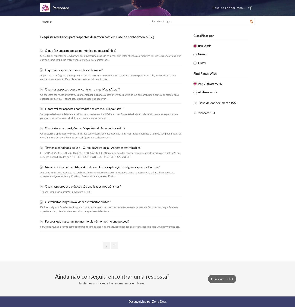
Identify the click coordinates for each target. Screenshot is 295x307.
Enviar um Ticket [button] (222, 279)
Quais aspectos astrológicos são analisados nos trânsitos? (83, 186)
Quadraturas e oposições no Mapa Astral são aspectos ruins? (85, 128)
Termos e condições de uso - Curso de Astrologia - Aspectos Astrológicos (93, 148)
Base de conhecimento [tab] (229, 8)
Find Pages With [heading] (205, 73)
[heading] (223, 103)
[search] (202, 21)
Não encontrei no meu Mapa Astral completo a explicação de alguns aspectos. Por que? (102, 167)
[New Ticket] (222, 279)
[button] (250, 8)
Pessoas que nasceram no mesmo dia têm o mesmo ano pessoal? (87, 221)
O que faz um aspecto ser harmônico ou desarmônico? (80, 51)
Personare (203, 113)
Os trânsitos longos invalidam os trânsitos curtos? (78, 202)
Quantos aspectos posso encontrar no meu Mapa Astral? (82, 89)
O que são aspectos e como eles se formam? (74, 70)
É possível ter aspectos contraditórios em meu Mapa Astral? (84, 109)
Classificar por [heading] (203, 36)
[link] (106, 245)
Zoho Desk (159, 301)
